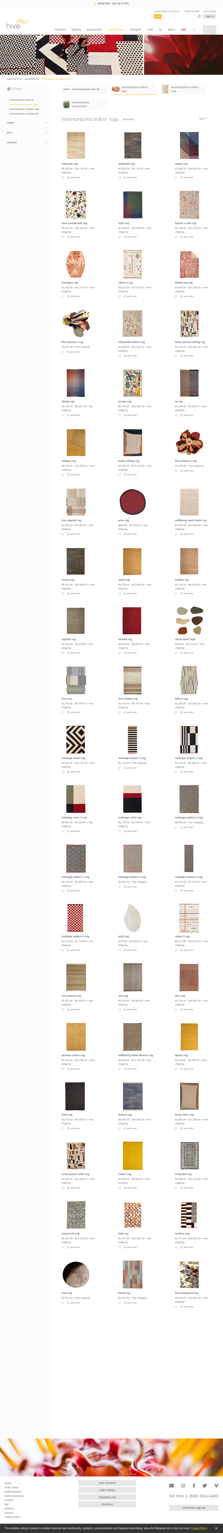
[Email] (171, 1485)
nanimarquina (32, 78)
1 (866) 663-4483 (192, 11)
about (171, 29)
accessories (94, 29)
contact (9, 1500)
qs (160, 29)
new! (150, 29)
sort (202, 118)
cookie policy (12, 1516)
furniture (60, 29)
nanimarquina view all (21, 99)
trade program (209, 11)
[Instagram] (183, 1485)
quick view (73, 177)
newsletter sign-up (194, 1507)
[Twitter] (204, 1485)
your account (107, 1482)
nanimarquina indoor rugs (56, 78)
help (157, 16)
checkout (107, 1504)
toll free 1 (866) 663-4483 (193, 1496)
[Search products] (182, 16)
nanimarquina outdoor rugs (24, 109)
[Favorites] (194, 29)
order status (12, 1487)
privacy (9, 1512)
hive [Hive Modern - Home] (18, 23)
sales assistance (14, 1495)
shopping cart (107, 1497)
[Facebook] (193, 1485)
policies (9, 1508)
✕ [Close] (216, 1528)
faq (6, 1504)
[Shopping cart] (209, 30)
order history (107, 1490)
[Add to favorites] (63, 177)
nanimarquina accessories (24, 113)
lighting (76, 29)
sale (183, 29)
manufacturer (115, 29)
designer (135, 29)
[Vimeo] (216, 1485)
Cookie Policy (199, 1528)
